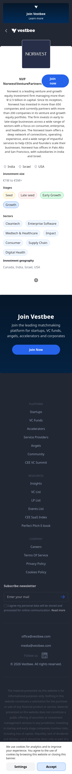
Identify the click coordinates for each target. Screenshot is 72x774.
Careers (36, 547)
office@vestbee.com (36, 636)
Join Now (36, 350)
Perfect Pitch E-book (36, 526)
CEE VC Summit (36, 462)
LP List (36, 500)
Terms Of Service (36, 555)
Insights (36, 483)
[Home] (23, 31)
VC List (36, 492)
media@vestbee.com (36, 645)
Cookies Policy (36, 572)
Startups (36, 412)
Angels (36, 446)
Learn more (36, 18)
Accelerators (36, 429)
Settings (20, 767)
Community (36, 454)
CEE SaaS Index (36, 517)
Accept (51, 767)
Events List (36, 509)
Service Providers (36, 437)
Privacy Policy (36, 564)
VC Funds (36, 420)
